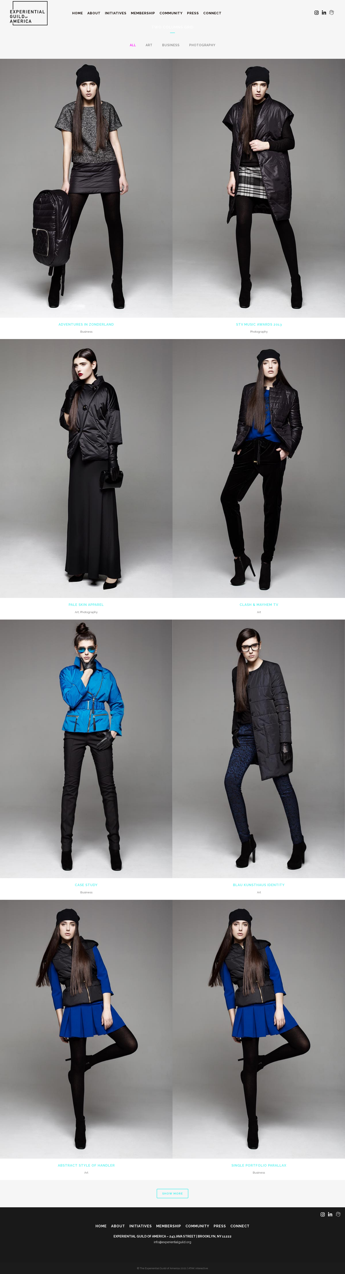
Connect (240, 1226)
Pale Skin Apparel (86, 605)
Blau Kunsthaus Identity (259, 885)
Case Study (86, 885)
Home (101, 1226)
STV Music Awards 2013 (259, 324)
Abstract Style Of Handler (86, 1165)
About (118, 1226)
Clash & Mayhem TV (259, 605)
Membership (168, 1226)
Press (220, 1226)
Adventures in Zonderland (86, 324)
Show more (172, 1193)
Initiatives (140, 1226)
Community (197, 1226)
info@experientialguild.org (172, 1242)
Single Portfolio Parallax (258, 1165)
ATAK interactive (198, 1268)
